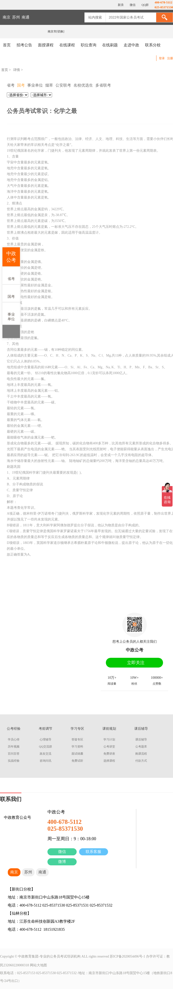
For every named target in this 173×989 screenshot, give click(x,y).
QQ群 (145, 5)
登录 (162, 58)
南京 (6, 17)
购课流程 (141, 753)
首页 (7, 45)
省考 (11, 275)
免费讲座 (109, 753)
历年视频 (13, 746)
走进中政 (131, 45)
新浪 (120, 5)
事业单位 (11, 313)
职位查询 (88, 45)
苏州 (16, 17)
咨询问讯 (45, 760)
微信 (62, 851)
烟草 (49, 85)
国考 (11, 293)
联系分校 (153, 45)
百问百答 (13, 753)
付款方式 (141, 760)
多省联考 (103, 85)
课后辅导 (141, 739)
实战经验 (13, 760)
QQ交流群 (45, 746)
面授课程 (46, 45)
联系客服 (93, 851)
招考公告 (24, 45)
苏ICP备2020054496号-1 (127, 956)
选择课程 (109, 760)
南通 (25, 17)
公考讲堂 (109, 746)
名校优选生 (83, 85)
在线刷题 (110, 45)
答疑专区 (77, 739)
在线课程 (67, 45)
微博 (62, 861)
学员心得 (13, 739)
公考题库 (141, 746)
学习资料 (77, 746)
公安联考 (63, 85)
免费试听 (77, 760)
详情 (16, 70)
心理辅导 (45, 739)
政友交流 (45, 753)
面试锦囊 (77, 753)
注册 (170, 58)
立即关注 (136, 662)
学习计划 (109, 739)
